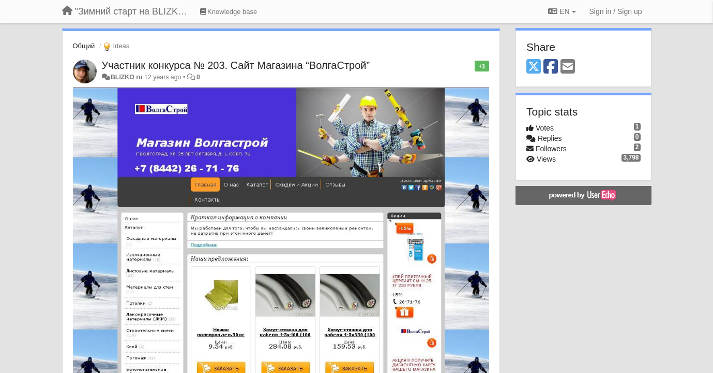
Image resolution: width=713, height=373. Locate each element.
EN (561, 11)
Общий (84, 46)
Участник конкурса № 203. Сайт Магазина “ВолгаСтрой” (236, 65)
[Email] (567, 67)
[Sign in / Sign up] (615, 11)
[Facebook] (550, 67)
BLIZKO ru (127, 77)
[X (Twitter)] (533, 67)
